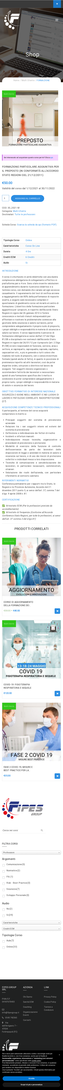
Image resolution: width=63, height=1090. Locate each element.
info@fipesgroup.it (10, 1012)
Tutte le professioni (25, 214)
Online (29, 240)
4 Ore (28, 251)
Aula (10, 940)
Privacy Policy (50, 997)
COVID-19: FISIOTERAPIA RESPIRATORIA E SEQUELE (17, 686)
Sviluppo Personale (17, 895)
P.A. (9, 876)
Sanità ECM (28, 1002)
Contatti (27, 1020)
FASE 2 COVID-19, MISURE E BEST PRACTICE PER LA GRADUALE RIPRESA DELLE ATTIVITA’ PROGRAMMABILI (18, 769)
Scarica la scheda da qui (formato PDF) (36, 224)
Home (16, 80)
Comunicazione (15, 864)
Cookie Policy (50, 1002)
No (9, 908)
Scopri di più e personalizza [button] (31, 1085)
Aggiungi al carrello (27, 198)
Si (27, 262)
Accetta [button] (31, 1078)
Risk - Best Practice (18, 883)
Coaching (27, 1007)
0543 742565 (11, 1018)
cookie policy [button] (36, 1061)
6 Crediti (30, 257)
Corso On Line (33, 246)
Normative (13, 870)
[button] (59, 1055)
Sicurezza (13, 889)
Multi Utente (28, 80)
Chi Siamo (27, 997)
